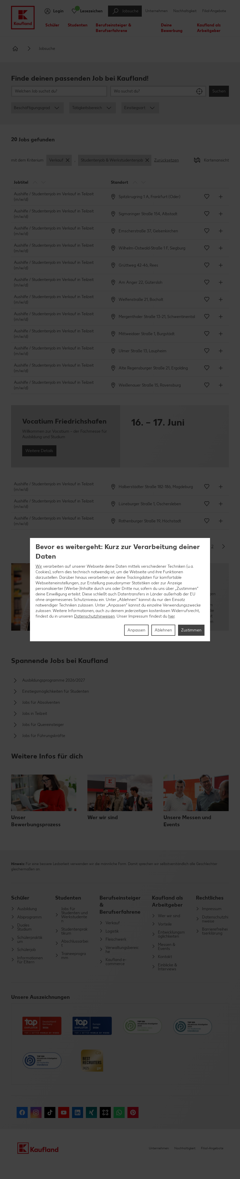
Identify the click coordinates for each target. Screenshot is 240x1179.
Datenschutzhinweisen (94, 616)
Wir (39, 566)
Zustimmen (191, 630)
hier (171, 616)
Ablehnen (163, 630)
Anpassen (136, 630)
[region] (120, 589)
